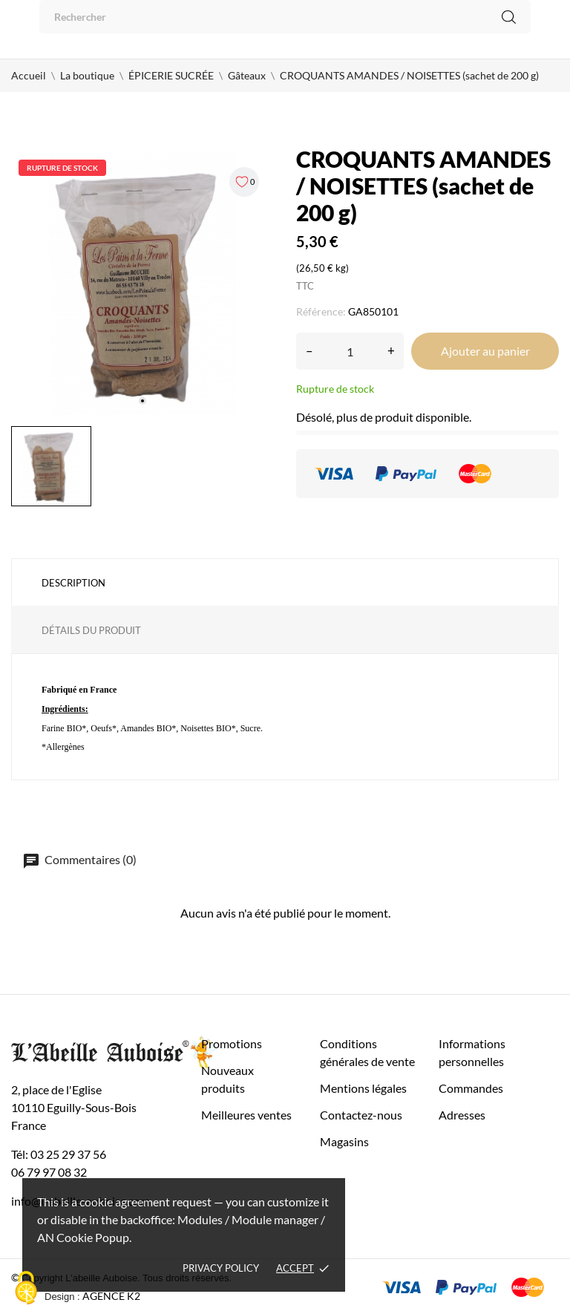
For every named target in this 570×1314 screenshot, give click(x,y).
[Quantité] (350, 351)
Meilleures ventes (246, 1115)
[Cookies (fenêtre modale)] (26, 1289)
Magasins (344, 1141)
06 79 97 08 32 (49, 1172)
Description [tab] (73, 583)
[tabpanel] (142, 283)
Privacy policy (221, 1268)
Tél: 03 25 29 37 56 (58, 1154)
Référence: (321, 311)
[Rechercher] (285, 16)
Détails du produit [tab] (91, 630)
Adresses (462, 1115)
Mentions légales (363, 1088)
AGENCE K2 (111, 1296)
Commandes (471, 1088)
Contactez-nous (361, 1115)
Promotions (231, 1043)
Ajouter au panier (485, 351)
